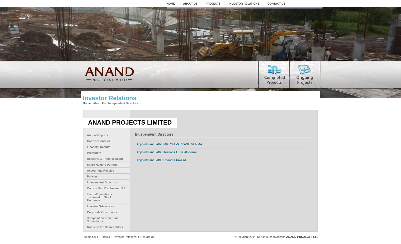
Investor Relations (125, 236)
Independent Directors (102, 182)
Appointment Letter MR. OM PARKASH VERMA (169, 144)
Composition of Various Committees (102, 220)
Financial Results (98, 146)
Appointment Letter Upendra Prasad (161, 160)
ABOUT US (190, 3)
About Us (90, 236)
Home (87, 103)
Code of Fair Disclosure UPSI (106, 188)
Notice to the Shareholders (105, 227)
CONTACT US (276, 3)
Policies (92, 176)
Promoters (94, 152)
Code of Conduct (98, 141)
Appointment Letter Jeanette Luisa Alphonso (166, 152)
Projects (105, 236)
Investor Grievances (100, 206)
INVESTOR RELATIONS (244, 3)
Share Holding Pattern (102, 164)
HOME (171, 3)
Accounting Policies (100, 170)
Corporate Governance (102, 212)
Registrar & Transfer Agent (105, 158)
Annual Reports (97, 135)
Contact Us (147, 236)
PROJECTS (213, 3)
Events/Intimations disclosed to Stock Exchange (99, 197)
